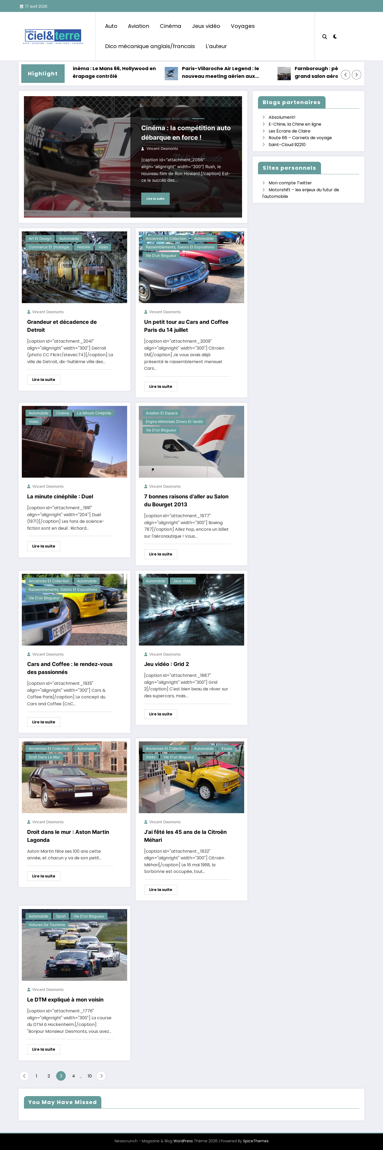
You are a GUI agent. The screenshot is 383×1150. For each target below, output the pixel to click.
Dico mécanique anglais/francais (150, 46)
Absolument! (282, 117)
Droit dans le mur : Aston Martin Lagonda (68, 836)
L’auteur (216, 46)
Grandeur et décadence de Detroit (62, 326)
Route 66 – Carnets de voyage (300, 138)
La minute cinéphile (94, 413)
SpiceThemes (256, 1141)
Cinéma (170, 26)
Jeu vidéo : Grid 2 (166, 664)
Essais (227, 748)
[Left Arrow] (345, 74)
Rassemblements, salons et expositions (180, 247)
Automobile (150, 118)
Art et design (40, 238)
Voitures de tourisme (47, 924)
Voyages (243, 26)
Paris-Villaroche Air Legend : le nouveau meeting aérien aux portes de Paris (225, 72)
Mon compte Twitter (290, 183)
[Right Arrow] (356, 74)
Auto (111, 26)
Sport (176, 118)
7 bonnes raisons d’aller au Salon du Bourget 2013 (186, 500)
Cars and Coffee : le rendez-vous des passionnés (70, 668)
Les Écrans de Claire (289, 131)
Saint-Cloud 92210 (287, 145)
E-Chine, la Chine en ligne (295, 124)
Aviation (138, 26)
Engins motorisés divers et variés (174, 421)
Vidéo (185, 118)
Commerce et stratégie (49, 247)
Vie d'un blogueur (161, 255)
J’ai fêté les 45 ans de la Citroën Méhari (185, 836)
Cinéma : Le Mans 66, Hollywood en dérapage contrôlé (117, 72)
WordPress (183, 1141)
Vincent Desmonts (162, 148)
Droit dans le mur (44, 757)
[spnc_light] (335, 36)
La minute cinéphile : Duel (60, 496)
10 (90, 1076)
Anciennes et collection (166, 238)
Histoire (83, 247)
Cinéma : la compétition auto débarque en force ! (186, 132)
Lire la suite (155, 199)
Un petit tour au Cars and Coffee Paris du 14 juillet (186, 326)
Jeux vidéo (206, 26)
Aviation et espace (162, 413)
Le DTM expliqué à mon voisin (65, 999)
